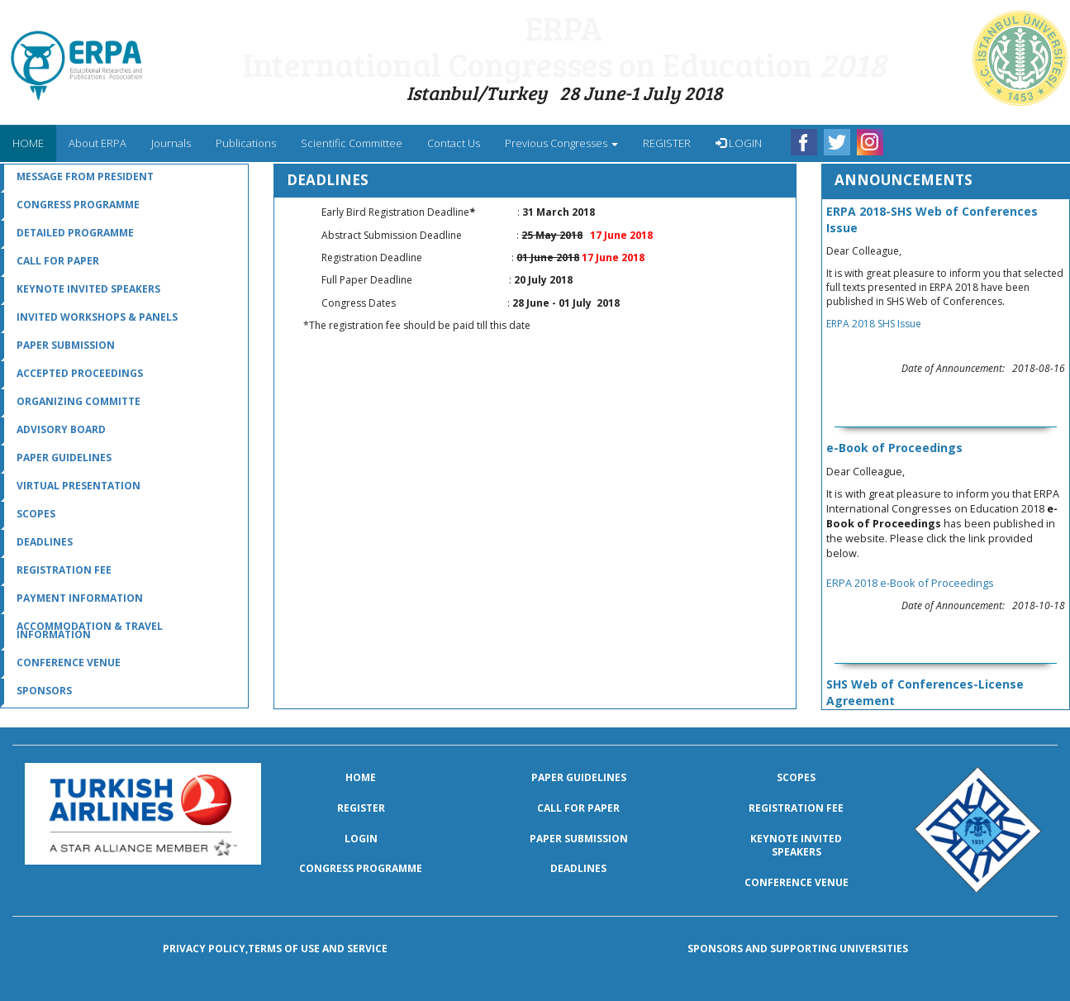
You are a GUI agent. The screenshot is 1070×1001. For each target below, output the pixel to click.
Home (360, 777)
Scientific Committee (351, 143)
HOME (34, 142)
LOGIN (739, 143)
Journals (171, 143)
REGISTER (667, 143)
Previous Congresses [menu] (561, 143)
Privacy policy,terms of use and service (275, 948)
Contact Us (453, 143)
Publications (246, 143)
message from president (85, 176)
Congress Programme (78, 205)
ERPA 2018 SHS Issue (873, 324)
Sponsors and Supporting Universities (797, 948)
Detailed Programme (75, 233)
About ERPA (97, 143)
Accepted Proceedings (80, 373)
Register (361, 808)
